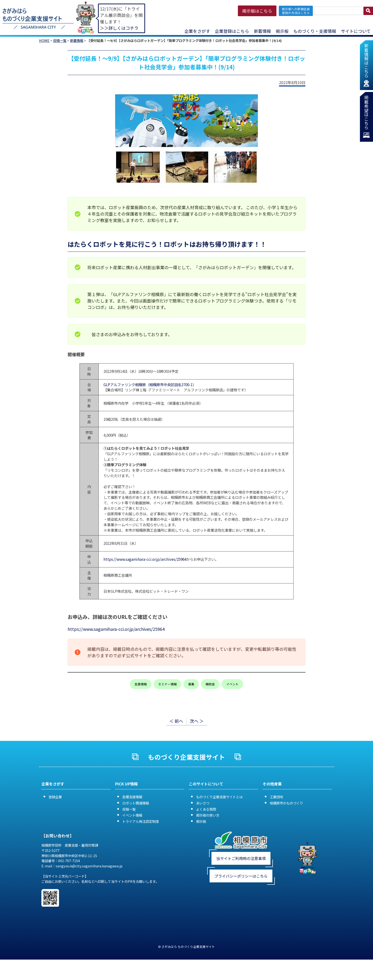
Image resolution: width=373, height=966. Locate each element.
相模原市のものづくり (286, 802)
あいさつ (202, 802)
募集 (191, 684)
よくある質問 (206, 809)
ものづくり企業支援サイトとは (219, 796)
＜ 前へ (176, 721)
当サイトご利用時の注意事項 (241, 858)
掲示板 (282, 31)
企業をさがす (197, 31)
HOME (44, 40)
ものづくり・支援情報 (314, 31)
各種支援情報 (132, 796)
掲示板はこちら (257, 11)
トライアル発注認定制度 (140, 821)
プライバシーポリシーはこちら (241, 876)
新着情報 (262, 31)
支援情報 (140, 684)
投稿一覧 (59, 40)
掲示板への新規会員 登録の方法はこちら (296, 11)
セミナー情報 (167, 684)
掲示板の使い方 (207, 815)
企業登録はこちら (232, 31)
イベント (232, 684)
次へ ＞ (197, 721)
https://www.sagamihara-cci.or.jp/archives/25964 (144, 559)
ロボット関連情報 (135, 802)
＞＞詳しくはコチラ (119, 28)
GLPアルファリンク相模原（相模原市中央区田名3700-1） (148, 384)
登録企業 (55, 796)
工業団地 (276, 796)
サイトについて (356, 31)
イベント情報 (132, 815)
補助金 (210, 684)
